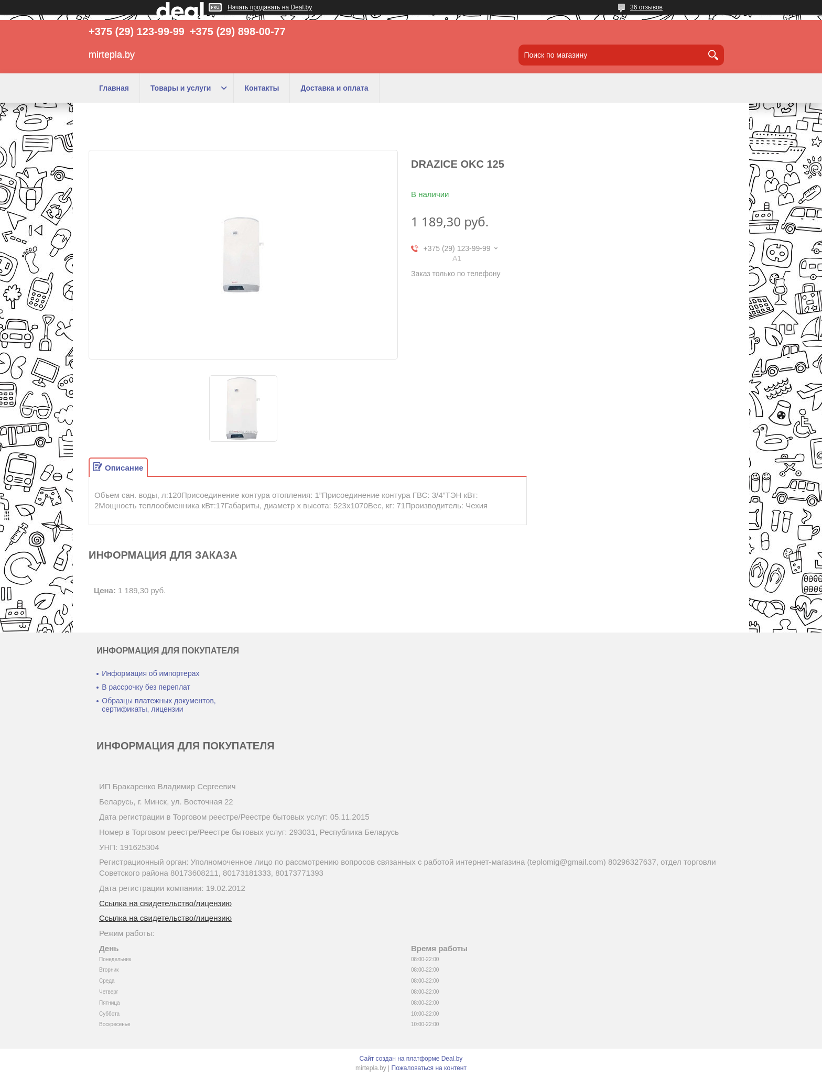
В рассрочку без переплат (146, 687)
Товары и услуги (180, 88)
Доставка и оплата (334, 88)
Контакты (261, 88)
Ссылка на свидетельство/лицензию (165, 903)
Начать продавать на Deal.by (270, 7)
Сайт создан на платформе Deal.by (411, 1058)
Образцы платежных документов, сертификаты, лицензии (158, 704)
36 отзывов (646, 7)
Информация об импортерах (150, 673)
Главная (114, 88)
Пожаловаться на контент (429, 1068)
